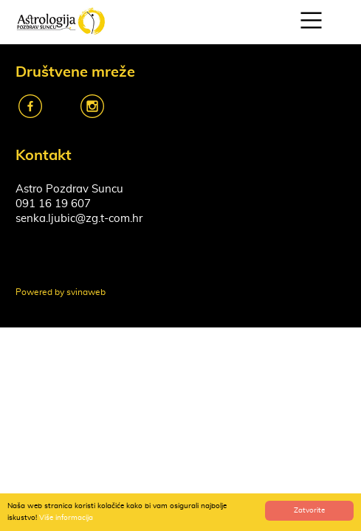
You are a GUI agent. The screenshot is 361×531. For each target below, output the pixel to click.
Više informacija (66, 517)
